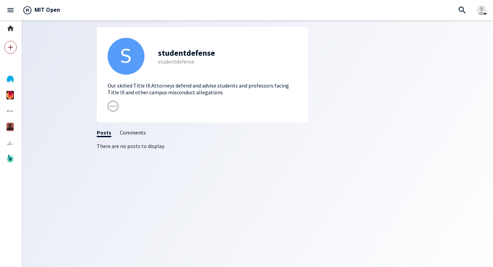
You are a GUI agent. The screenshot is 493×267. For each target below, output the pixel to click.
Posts (104, 132)
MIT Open (47, 10)
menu (10, 10)
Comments (133, 132)
